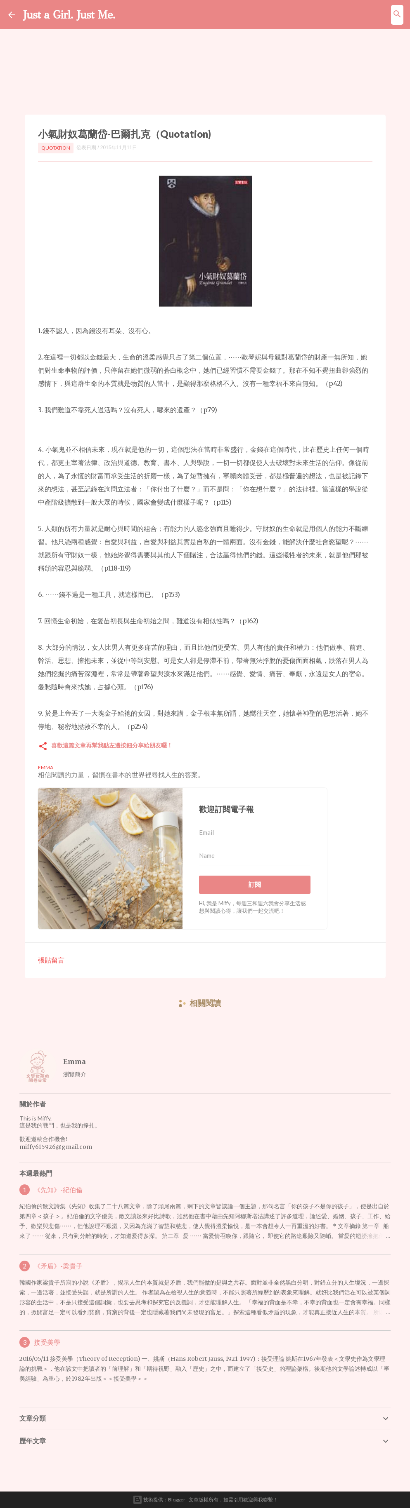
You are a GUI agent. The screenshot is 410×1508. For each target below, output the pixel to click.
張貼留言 (51, 960)
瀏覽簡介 (74, 1074)
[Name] (254, 855)
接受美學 (47, 1342)
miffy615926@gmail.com (55, 1147)
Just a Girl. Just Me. (77, 14)
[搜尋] (397, 14)
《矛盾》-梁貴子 (58, 1266)
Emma (74, 1061)
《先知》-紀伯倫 (58, 1189)
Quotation (55, 148)
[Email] (254, 832)
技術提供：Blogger (159, 1500)
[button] (43, 746)
